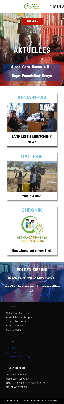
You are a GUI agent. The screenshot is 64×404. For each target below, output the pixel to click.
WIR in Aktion (32, 196)
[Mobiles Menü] (57, 6)
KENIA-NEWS (32, 97)
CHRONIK (32, 210)
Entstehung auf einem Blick (32, 251)
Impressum (12, 352)
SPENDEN (11, 348)
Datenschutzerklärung (18, 356)
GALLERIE (32, 156)
